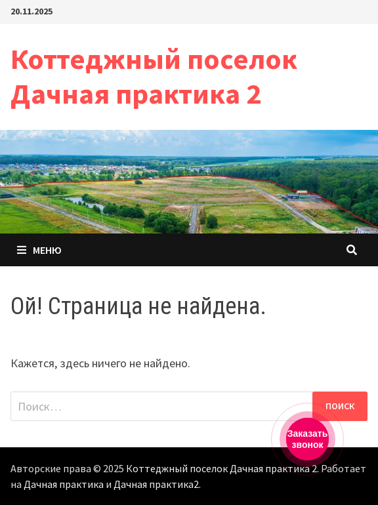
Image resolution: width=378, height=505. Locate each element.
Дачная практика (64, 484)
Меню (39, 249)
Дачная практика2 (156, 484)
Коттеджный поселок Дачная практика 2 (153, 76)
